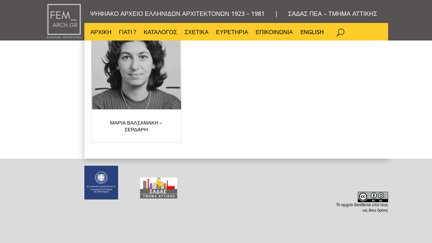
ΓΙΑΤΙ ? (127, 34)
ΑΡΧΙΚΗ (100, 34)
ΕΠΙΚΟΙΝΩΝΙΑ (275, 34)
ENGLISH (314, 34)
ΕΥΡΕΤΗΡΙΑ (233, 34)
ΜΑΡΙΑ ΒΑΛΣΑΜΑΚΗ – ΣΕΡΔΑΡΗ (120, 133)
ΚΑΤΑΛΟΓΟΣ (161, 34)
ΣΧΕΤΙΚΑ (198, 34)
